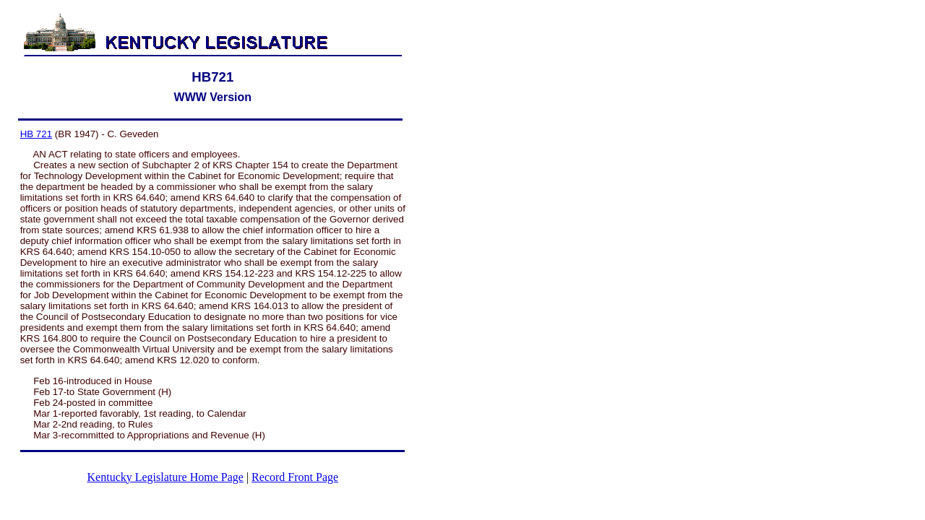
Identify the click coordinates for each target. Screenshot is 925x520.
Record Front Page (294, 477)
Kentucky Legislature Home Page (165, 477)
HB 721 (36, 134)
